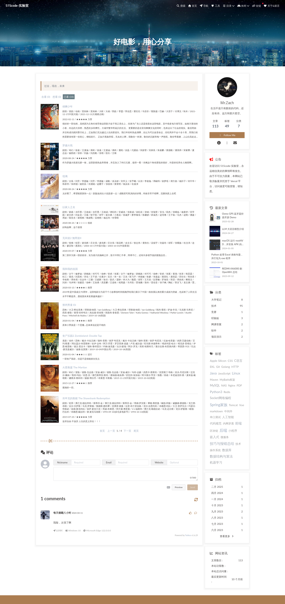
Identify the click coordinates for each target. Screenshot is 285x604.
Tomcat (207, 402)
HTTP (222, 369)
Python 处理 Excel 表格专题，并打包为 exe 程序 (224, 257)
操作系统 (208, 434)
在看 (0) (48, 104)
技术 (231, 428)
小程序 (207, 421)
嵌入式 (218, 421)
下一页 (124, 442)
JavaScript (209, 376)
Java (230, 369)
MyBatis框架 (211, 382)
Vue (215, 402)
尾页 (132, 442)
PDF (214, 388)
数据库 (220, 434)
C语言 (231, 362)
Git (205, 369)
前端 (218, 415)
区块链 (227, 415)
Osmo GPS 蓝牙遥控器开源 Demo (229, 217)
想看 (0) (59, 104)
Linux (221, 376)
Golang (212, 369)
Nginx (206, 388)
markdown (226, 402)
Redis (235, 388)
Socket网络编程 (214, 396)
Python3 (225, 389)
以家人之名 (71, 219)
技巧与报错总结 (215, 428)
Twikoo (179, 548)
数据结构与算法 (214, 441)
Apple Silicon (211, 362)
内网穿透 (208, 415)
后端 (237, 414)
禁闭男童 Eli (72, 317)
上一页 (108, 442)
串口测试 (208, 408)
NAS (234, 382)
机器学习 (233, 441)
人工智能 (221, 408)
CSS (223, 362)
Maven (231, 376)
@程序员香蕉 (135, 583)
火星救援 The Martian (77, 379)
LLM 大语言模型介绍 (226, 230)
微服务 (228, 421)
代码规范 (234, 408)
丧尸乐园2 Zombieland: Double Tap (84, 347)
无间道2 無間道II (74, 250)
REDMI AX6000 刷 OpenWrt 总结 (229, 271)
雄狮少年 (70, 114)
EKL (239, 362)
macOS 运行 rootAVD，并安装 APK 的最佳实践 (229, 244)
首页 (99, 442)
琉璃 (67, 188)
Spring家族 (235, 396)
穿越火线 (70, 157)
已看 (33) (71, 104)
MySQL (225, 382)
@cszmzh (159, 583)
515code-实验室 (18, 5)
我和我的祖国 (72, 281)
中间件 (238, 402)
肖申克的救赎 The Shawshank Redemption (89, 410)
